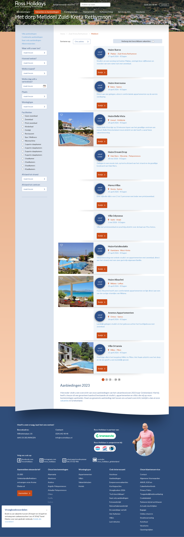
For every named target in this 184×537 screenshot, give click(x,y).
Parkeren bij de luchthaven (151, 502)
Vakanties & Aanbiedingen (47, 12)
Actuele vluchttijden (148, 506)
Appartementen (85, 474)
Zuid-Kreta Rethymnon (78, 34)
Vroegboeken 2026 (117, 490)
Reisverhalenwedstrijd (118, 506)
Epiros (50, 502)
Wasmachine (30, 141)
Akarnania (52, 474)
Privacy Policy (145, 490)
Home (62, 34)
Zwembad (29, 119)
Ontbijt (28, 130)
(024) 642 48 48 (150, 5)
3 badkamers (30, 165)
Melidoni (94, 34)
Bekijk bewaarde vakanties (65, 4)
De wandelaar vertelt (118, 510)
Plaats (24, 92)
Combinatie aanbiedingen (32, 37)
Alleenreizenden (28, 43)
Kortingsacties (70, 12)
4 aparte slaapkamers (33, 155)
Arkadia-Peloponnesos (57, 490)
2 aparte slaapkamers (33, 148)
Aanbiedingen (115, 478)
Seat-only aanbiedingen (31, 40)
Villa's (81, 478)
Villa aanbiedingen (29, 34)
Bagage (143, 510)
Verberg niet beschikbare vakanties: (136, 41)
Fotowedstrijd (115, 502)
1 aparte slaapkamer (33, 144)
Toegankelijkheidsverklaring (151, 494)
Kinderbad (29, 126)
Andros (51, 482)
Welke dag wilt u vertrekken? (29, 80)
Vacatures (140, 12)
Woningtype (27, 102)
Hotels (81, 486)
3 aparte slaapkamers (33, 151)
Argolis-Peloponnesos (57, 486)
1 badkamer (29, 158)
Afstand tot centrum (31, 184)
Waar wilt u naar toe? (31, 48)
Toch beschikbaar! (116, 494)
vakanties (64, 400)
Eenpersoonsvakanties (118, 482)
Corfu (50, 498)
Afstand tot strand (30, 174)
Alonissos (52, 478)
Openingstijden (146, 529)
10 (116, 379)
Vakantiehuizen (85, 482)
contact (164, 5)
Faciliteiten (27, 112)
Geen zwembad (31, 116)
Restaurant (29, 133)
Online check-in (146, 514)
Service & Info (124, 12)
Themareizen (88, 12)
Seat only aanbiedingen (118, 498)
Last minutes (114, 522)
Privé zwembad (31, 123)
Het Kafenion (114, 514)
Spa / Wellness (31, 137)
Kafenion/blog (106, 12)
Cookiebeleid (145, 498)
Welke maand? (28, 68)
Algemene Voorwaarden (150, 478)
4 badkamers (30, 169)
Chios (50, 494)
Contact (143, 474)
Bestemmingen (23, 12)
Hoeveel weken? (29, 58)
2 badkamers (30, 162)
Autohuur (113, 474)
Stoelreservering (147, 518)
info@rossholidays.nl (64, 437)
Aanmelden (23, 493)
